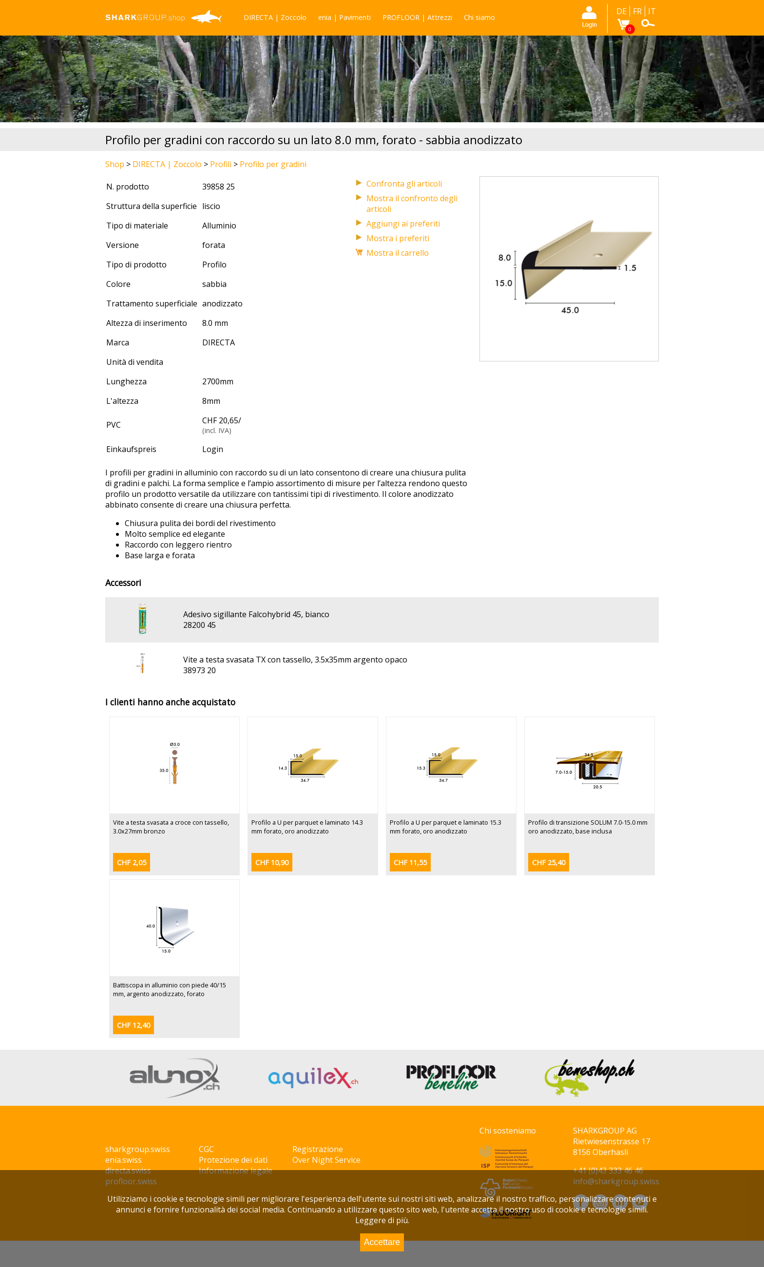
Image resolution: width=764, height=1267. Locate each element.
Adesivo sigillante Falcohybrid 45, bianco (256, 614)
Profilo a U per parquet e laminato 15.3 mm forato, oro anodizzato (445, 826)
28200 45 (199, 625)
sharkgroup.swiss (137, 1149)
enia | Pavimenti (344, 17)
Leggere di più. (382, 1220)
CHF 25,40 (548, 862)
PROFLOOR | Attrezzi (417, 17)
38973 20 (199, 670)
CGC (206, 1149)
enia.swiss (123, 1159)
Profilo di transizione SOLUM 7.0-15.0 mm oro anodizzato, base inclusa (588, 826)
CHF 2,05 (131, 862)
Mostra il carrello (397, 252)
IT (652, 11)
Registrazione (317, 1149)
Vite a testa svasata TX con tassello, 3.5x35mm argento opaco (295, 659)
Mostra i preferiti (397, 238)
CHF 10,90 (271, 862)
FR (637, 11)
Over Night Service (326, 1159)
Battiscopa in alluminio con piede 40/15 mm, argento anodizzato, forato (169, 989)
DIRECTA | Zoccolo (275, 17)
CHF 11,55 (410, 862)
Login (212, 449)
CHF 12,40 (133, 1025)
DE (621, 11)
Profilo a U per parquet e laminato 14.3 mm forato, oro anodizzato (307, 826)
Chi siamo (479, 17)
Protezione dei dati (233, 1159)
